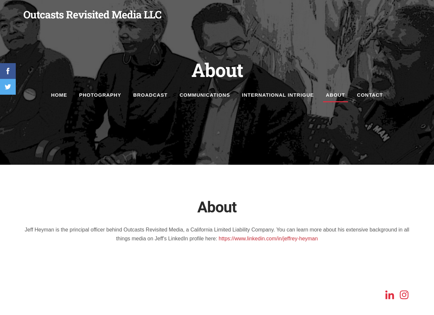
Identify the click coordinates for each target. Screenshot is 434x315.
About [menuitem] (335, 95)
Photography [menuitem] (100, 95)
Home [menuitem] (59, 95)
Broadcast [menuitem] (150, 95)
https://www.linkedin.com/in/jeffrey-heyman (268, 238)
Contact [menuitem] (370, 95)
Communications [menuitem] (205, 95)
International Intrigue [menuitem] (278, 95)
